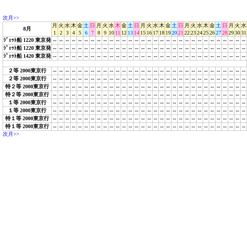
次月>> (11, 18)
